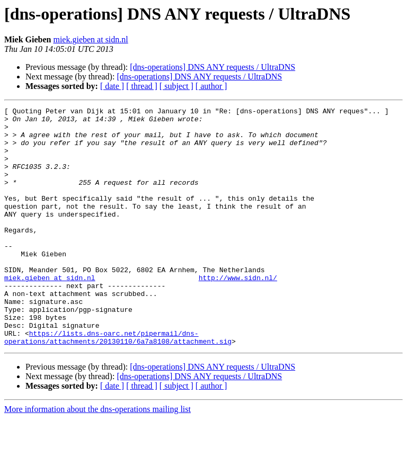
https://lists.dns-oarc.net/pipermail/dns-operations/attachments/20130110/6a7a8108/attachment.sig (118, 383)
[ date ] (112, 86)
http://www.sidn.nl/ (238, 312)
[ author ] (211, 86)
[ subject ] (176, 86)
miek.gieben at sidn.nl (90, 39)
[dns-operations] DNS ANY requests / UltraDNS (212, 66)
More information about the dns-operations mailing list (97, 456)
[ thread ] (141, 86)
